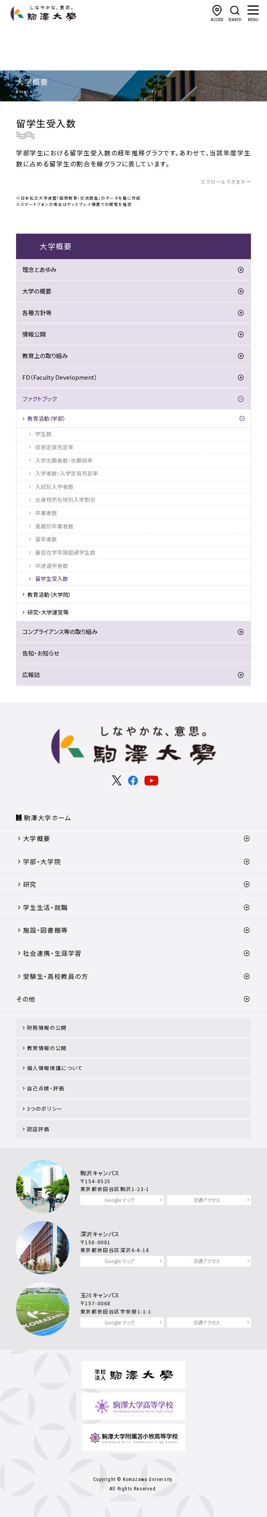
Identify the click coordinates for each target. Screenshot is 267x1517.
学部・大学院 (42, 861)
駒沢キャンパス (100, 1173)
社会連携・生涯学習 (52, 953)
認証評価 (38, 1129)
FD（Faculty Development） (59, 377)
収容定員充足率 (54, 447)
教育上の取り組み (45, 355)
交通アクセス (206, 1199)
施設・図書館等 (45, 930)
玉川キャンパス (100, 1295)
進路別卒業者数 (54, 526)
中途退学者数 (51, 565)
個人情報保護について (55, 1068)
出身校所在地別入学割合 (65, 499)
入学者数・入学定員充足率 (66, 473)
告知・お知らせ (40, 653)
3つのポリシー (45, 1108)
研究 (30, 884)
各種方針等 (37, 312)
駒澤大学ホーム (47, 817)
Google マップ (119, 1199)
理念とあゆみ (39, 269)
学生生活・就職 (45, 907)
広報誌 (31, 674)
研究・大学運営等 (48, 612)
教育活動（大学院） (49, 594)
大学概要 (37, 838)
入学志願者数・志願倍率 (64, 460)
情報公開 (34, 334)
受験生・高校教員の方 (55, 976)
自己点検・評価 (46, 1088)
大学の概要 (36, 291)
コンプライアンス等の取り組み (59, 631)
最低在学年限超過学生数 (65, 552)
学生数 (43, 434)
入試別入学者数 (54, 486)
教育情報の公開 (47, 1048)
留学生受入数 (51, 578)
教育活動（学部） (46, 418)
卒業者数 (46, 513)
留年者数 (46, 539)
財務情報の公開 (47, 1027)
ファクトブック (39, 399)
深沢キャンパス (100, 1234)
